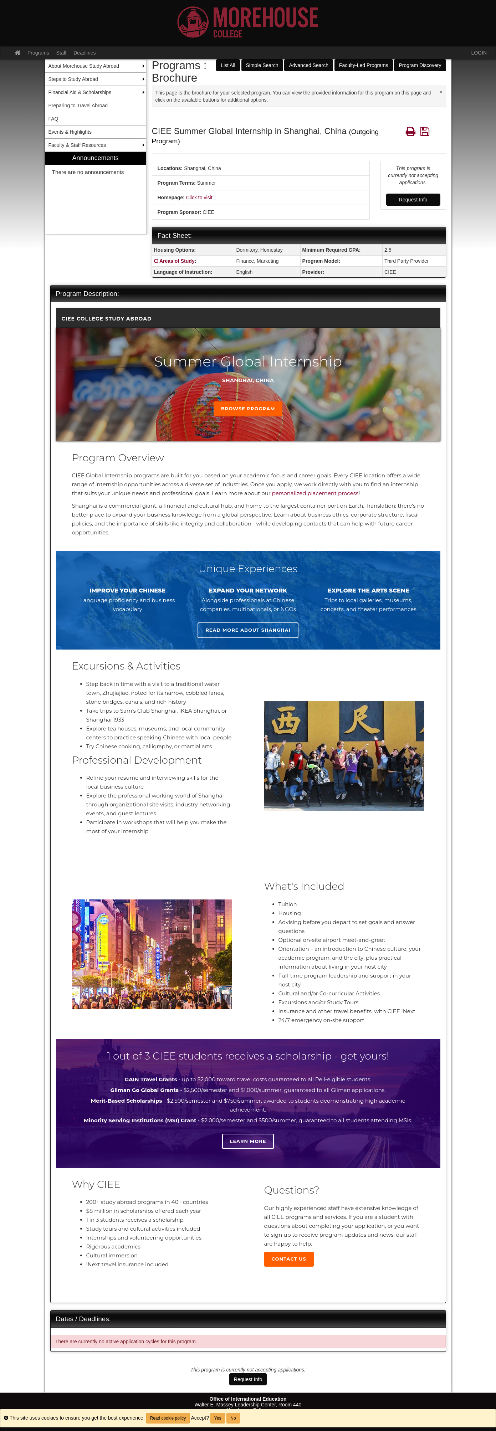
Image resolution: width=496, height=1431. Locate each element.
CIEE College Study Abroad (107, 319)
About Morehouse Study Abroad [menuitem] (83, 66)
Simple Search (262, 65)
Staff (61, 53)
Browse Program (248, 408)
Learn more (248, 1141)
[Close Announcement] (441, 91)
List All (228, 65)
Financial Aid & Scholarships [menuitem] (80, 92)
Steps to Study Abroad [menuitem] (73, 79)
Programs (38, 53)
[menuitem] (95, 193)
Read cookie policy (168, 1418)
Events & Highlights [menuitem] (70, 132)
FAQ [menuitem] (53, 119)
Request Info (413, 199)
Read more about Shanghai (248, 630)
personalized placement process (315, 493)
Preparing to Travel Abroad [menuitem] (78, 105)
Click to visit (199, 197)
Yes (217, 1418)
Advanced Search (308, 65)
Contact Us (289, 1259)
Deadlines (84, 53)
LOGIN (479, 53)
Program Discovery (420, 65)
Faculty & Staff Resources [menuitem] (77, 145)
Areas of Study (177, 261)
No (233, 1418)
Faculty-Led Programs (363, 65)
